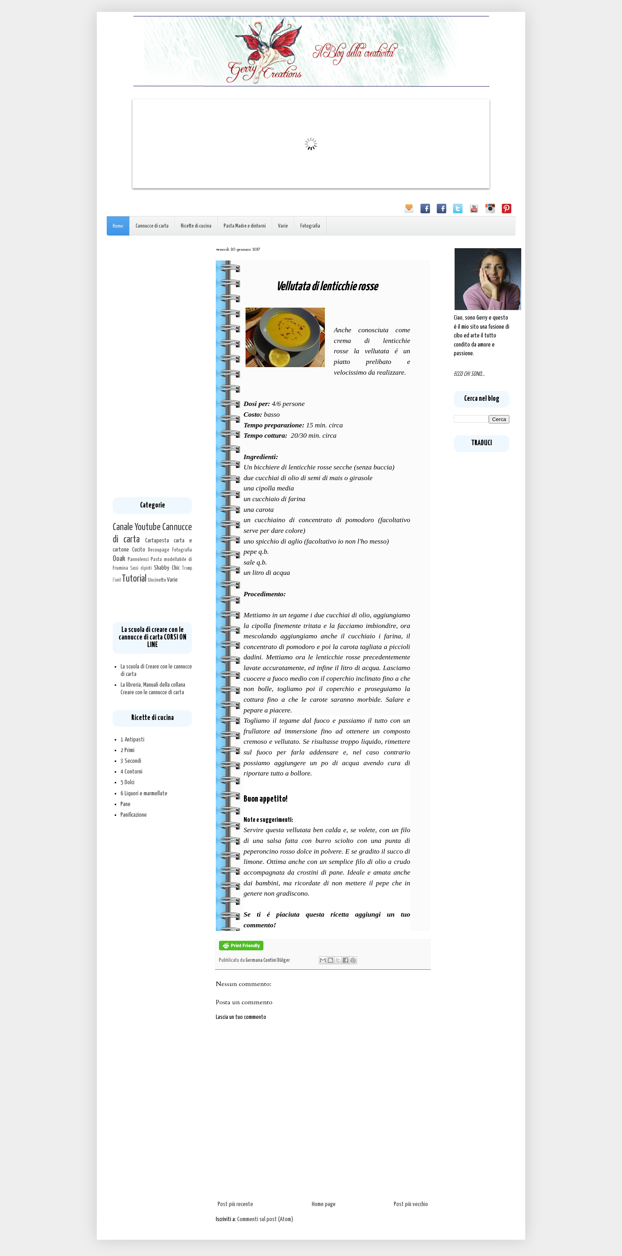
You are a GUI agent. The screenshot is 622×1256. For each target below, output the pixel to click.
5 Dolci (127, 782)
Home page (324, 1204)
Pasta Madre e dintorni (245, 226)
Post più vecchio (411, 1204)
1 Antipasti (132, 740)
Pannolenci (138, 559)
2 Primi (127, 750)
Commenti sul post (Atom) (265, 1219)
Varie (283, 226)
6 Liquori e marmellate (144, 793)
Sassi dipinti (141, 568)
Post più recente (235, 1204)
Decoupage (158, 550)
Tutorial (134, 579)
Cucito (138, 550)
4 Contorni (131, 772)
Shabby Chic (167, 568)
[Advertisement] (152, 366)
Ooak (119, 559)
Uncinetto (157, 580)
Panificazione (134, 815)
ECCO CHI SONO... (469, 374)
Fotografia (310, 226)
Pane (126, 804)
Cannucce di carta (152, 226)
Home (118, 226)
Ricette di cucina (196, 226)
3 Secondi (131, 761)
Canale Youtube (137, 527)
